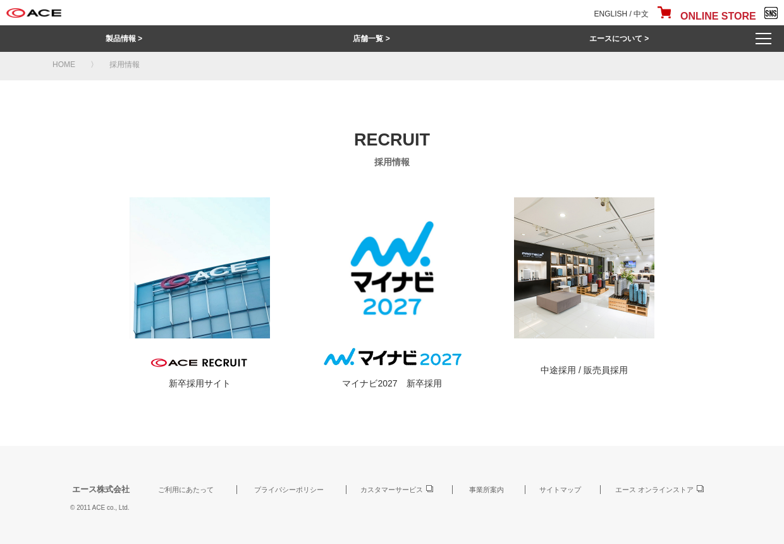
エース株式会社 (101, 489)
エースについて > (619, 38)
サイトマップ (560, 489)
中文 (641, 13)
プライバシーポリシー (289, 489)
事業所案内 (486, 489)
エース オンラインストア (654, 489)
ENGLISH (611, 13)
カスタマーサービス (391, 489)
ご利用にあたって (186, 489)
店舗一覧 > (371, 38)
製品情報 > (124, 38)
